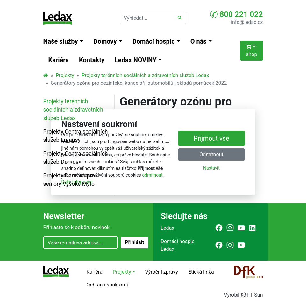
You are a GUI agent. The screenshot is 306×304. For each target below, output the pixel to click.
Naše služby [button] (60, 41)
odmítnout (152, 174)
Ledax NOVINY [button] (136, 60)
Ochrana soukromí (107, 285)
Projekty (65, 75)
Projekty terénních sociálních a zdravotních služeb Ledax (145, 75)
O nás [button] (198, 41)
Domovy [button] (105, 41)
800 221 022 (236, 14)
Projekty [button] (122, 272)
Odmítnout (211, 155)
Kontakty (91, 60)
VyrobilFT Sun (243, 295)
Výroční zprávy (161, 272)
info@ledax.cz (247, 22)
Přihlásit (134, 242)
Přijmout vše (211, 138)
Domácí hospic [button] (153, 41)
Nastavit (211, 168)
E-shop (251, 50)
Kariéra (58, 60)
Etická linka (201, 272)
